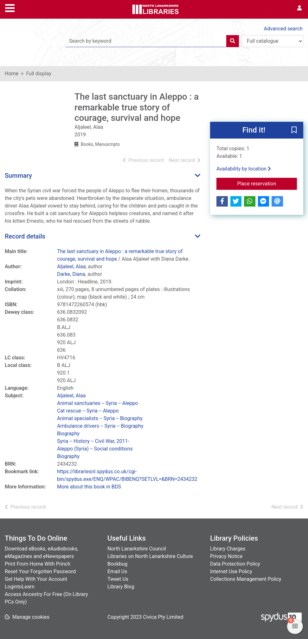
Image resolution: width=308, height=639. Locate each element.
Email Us (117, 571)
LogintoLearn (20, 587)
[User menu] (299, 8)
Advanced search (283, 29)
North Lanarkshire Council (136, 549)
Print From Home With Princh (37, 564)
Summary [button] (18, 175)
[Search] (232, 41)
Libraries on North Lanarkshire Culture (150, 556)
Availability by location (243, 169)
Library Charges (227, 549)
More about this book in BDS (89, 487)
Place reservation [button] (267, 183)
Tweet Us (117, 579)
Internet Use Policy (231, 571)
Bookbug (117, 564)
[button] (294, 130)
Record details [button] (25, 236)
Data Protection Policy (235, 564)
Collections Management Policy (245, 579)
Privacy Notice (226, 556)
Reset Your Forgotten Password (40, 571)
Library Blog (120, 587)
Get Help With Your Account (36, 579)
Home (11, 74)
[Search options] (272, 41)
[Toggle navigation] (10, 7)
